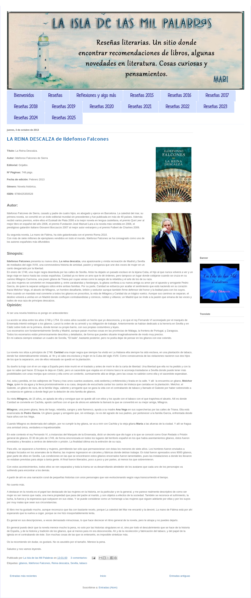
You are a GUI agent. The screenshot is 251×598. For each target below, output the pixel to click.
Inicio (103, 575)
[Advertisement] (222, 189)
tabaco (83, 563)
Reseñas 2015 (141, 95)
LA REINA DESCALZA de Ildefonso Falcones (58, 139)
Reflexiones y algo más (96, 95)
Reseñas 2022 (177, 107)
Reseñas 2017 (217, 95)
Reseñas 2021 (139, 107)
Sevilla (74, 563)
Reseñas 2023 (215, 107)
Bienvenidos (24, 95)
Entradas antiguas (179, 575)
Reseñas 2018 (26, 107)
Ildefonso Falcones (39, 563)
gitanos (23, 563)
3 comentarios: (79, 557)
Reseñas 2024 (26, 118)
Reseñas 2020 (102, 107)
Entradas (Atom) (108, 587)
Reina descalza (60, 563)
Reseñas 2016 (179, 95)
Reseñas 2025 (64, 118)
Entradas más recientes (23, 575)
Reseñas (55, 95)
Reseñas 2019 (63, 107)
